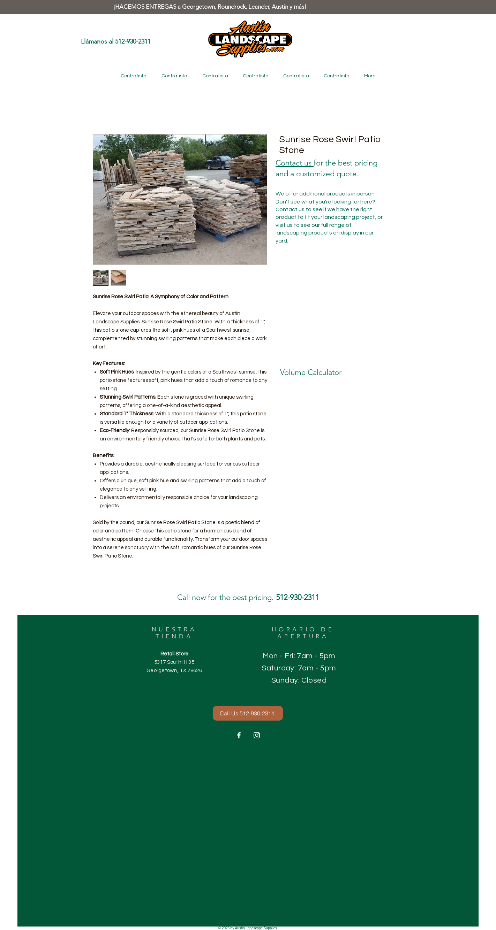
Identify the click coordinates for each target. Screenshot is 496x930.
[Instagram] (257, 735)
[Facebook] (239, 735)
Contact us (295, 163)
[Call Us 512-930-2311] (248, 713)
